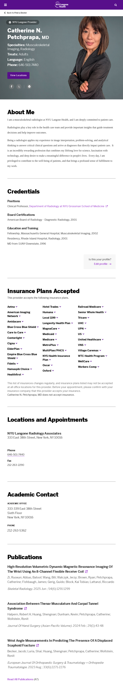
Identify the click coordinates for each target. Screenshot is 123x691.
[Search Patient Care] (115, 4)
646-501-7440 (28, 65)
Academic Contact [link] (32, 494)
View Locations (18, 75)
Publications (24, 557)
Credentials (23, 191)
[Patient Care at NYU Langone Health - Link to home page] (61, 4)
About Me (20, 112)
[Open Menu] (5, 5)
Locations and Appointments (47, 419)
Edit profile (100, 263)
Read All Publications (23, 679)
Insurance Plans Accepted (43, 291)
